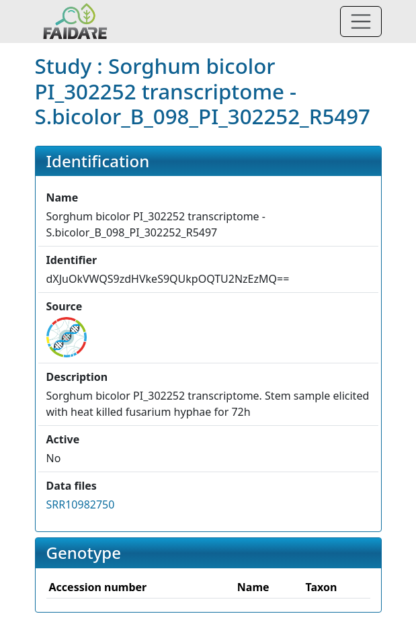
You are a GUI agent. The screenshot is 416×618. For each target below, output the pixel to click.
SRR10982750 (80, 504)
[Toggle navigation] (361, 21)
